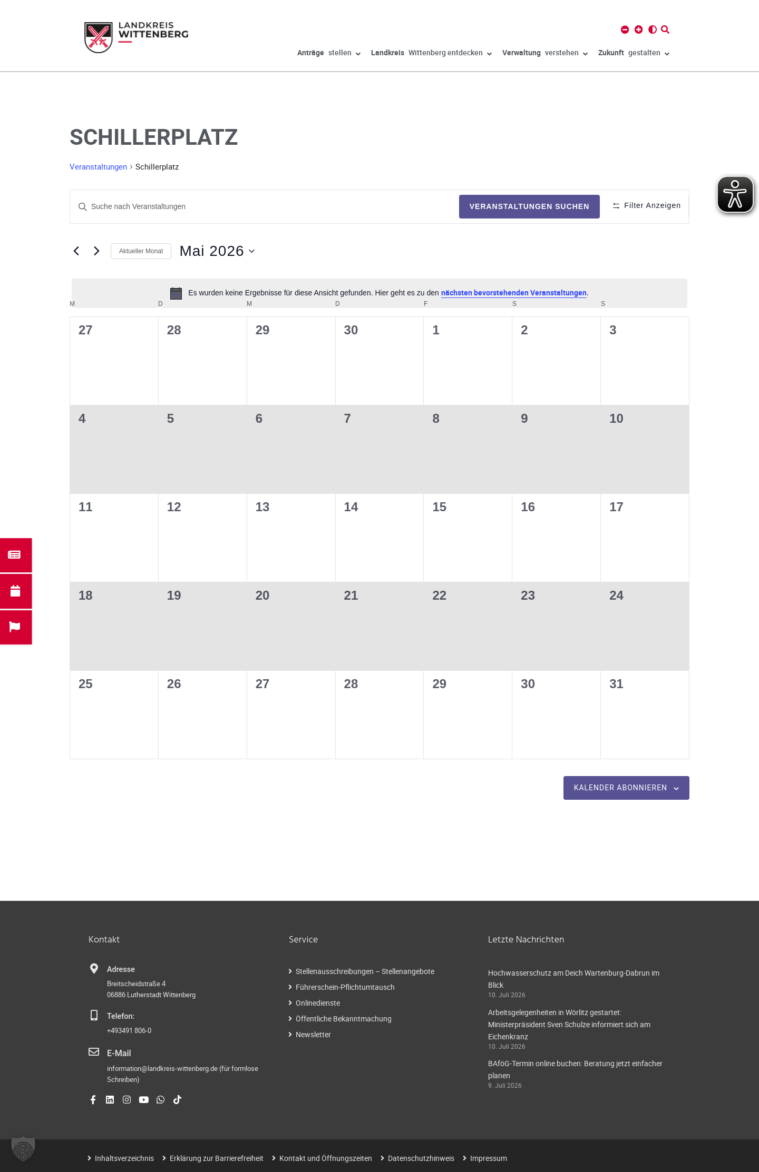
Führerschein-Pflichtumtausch (345, 987)
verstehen (545, 54)
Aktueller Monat (141, 251)
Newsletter (313, 1034)
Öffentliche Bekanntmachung (344, 1019)
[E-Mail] (94, 1052)
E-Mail (118, 1052)
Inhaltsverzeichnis (124, 1157)
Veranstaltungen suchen (519, 206)
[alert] (379, 293)
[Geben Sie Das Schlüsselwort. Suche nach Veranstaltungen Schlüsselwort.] (259, 206)
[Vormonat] (76, 251)
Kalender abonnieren (620, 787)
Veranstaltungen (98, 166)
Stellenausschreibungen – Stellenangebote (365, 971)
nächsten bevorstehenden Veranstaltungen (514, 292)
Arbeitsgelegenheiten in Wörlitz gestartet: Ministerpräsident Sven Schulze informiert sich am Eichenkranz (569, 1024)
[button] (23, 1149)
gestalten (633, 54)
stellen (329, 54)
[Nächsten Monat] (96, 251)
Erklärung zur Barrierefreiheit (217, 1157)
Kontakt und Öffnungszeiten (325, 1157)
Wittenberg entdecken (431, 54)
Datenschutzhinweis (421, 1157)
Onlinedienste (318, 1003)
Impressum (488, 1157)
